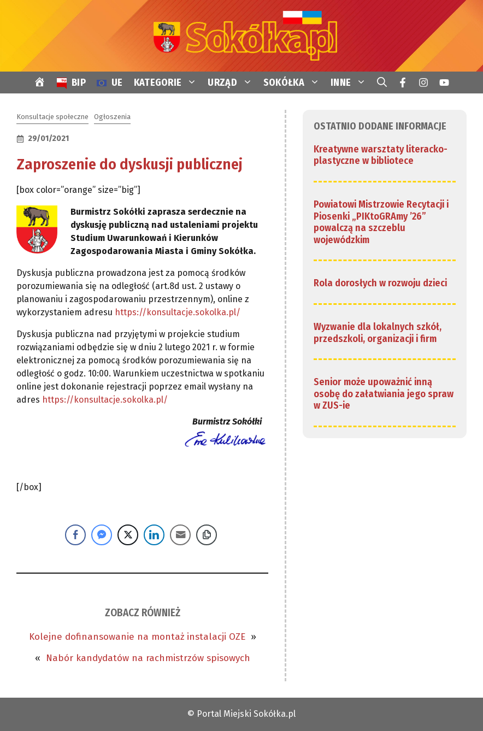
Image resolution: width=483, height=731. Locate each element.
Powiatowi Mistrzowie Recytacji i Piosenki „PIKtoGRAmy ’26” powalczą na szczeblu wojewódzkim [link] (381, 222)
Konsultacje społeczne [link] (52, 117)
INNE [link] (351, 82)
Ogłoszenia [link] (112, 117)
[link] (241, 35)
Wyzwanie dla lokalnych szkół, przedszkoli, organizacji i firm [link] (377, 333)
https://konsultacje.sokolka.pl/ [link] (177, 312)
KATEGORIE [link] (168, 82)
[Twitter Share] (127, 534)
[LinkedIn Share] (154, 534)
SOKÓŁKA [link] (294, 82)
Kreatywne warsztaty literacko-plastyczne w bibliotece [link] (380, 155)
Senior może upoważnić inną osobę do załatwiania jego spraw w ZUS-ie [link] (383, 393)
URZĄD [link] (233, 82)
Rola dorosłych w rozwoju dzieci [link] (380, 283)
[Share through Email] (180, 534)
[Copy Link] (206, 534)
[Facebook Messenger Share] (101, 534)
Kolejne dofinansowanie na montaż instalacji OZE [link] (137, 636)
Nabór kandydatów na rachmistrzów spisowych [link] (148, 658)
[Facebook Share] (75, 534)
